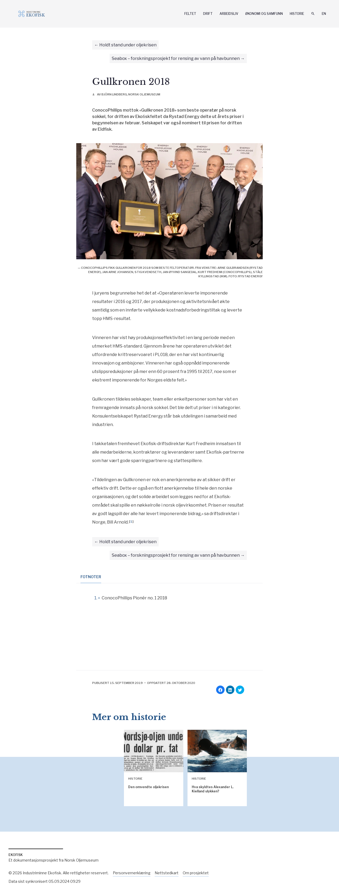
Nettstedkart (167, 873)
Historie (297, 14)
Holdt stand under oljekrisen (128, 44)
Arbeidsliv (229, 14)
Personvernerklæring (131, 873)
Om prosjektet (196, 873)
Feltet (190, 14)
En (324, 14)
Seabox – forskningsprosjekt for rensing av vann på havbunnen (176, 58)
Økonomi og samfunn (264, 14)
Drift (208, 14)
